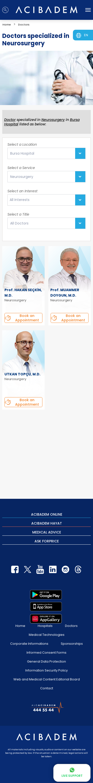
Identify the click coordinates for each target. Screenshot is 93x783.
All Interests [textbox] (20, 199)
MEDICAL (46, 532)
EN (86, 35)
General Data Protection (46, 661)
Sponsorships (72, 643)
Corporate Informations (29, 643)
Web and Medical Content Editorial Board (46, 679)
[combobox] (46, 200)
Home (20, 625)
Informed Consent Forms (46, 652)
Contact (46, 688)
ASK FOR (46, 541)
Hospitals (45, 625)
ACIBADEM (46, 514)
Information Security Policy (46, 670)
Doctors (71, 625)
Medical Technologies (46, 634)
